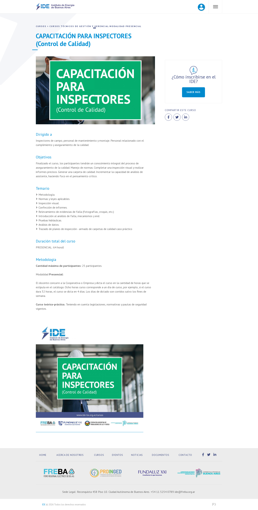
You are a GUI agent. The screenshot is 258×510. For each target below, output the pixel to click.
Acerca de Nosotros (70, 455)
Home (42, 455)
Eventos (117, 455)
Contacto (185, 455)
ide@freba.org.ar (185, 492)
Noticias (137, 455)
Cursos (99, 455)
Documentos (160, 455)
